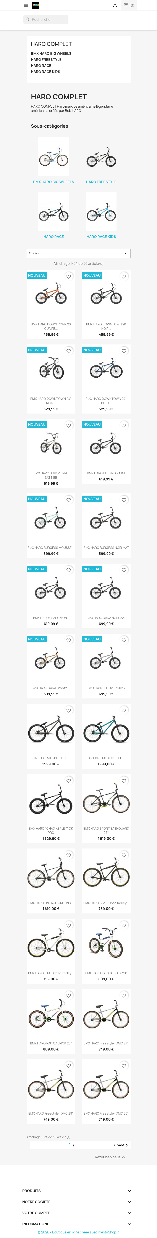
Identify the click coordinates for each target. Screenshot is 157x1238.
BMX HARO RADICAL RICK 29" (106, 973)
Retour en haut (110, 1157)
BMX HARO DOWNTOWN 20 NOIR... (106, 326)
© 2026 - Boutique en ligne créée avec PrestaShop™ (78, 1232)
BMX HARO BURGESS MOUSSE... (51, 548)
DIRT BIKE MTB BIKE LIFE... (51, 758)
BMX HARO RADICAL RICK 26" (51, 1043)
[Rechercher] (45, 19)
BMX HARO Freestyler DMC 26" (106, 1113)
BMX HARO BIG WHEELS (51, 53)
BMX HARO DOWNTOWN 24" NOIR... (50, 401)
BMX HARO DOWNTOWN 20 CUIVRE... (51, 326)
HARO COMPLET (51, 44)
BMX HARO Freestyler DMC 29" (50, 1113)
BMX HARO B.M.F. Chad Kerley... (106, 903)
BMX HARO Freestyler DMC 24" (106, 1043)
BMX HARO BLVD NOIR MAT (106, 473)
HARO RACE (41, 65)
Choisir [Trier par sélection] (78, 253)
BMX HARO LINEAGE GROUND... (50, 903)
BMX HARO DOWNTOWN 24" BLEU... (106, 401)
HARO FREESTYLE (46, 59)
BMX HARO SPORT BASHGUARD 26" (106, 830)
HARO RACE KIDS (45, 71)
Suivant (121, 1145)
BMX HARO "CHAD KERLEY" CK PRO (51, 830)
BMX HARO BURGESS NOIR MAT (106, 548)
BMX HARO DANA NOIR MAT (106, 618)
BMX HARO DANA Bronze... (51, 688)
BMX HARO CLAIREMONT (51, 618)
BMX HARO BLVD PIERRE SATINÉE (51, 475)
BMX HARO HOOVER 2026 (106, 688)
